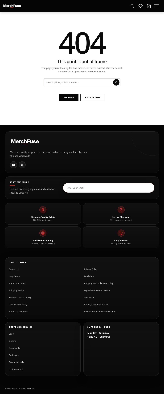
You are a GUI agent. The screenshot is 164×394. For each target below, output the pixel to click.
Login (11, 333)
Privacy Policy (90, 269)
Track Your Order (17, 283)
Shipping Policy (16, 290)
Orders (12, 340)
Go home (69, 97)
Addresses (14, 355)
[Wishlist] (140, 6)
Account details (16, 362)
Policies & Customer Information (100, 311)
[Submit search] (116, 82)
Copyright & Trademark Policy (98, 283)
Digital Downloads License (97, 290)
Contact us (14, 269)
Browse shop (92, 97)
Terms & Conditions (18, 311)
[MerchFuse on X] (22, 164)
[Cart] (148, 6)
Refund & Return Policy (20, 297)
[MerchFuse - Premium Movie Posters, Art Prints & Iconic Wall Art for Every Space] (12, 6)
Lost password (16, 369)
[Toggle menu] (158, 6)
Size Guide (89, 297)
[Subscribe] (150, 187)
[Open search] (132, 6)
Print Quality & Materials (96, 304)
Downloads (14, 347)
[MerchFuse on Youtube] (13, 164)
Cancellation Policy (18, 304)
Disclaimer (89, 276)
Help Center (14, 276)
